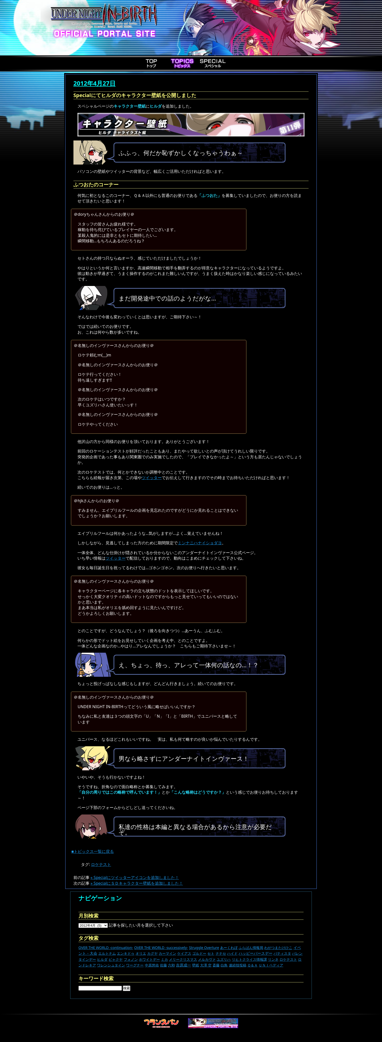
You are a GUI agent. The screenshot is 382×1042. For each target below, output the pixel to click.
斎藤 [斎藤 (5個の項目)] (216, 965)
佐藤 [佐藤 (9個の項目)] (163, 965)
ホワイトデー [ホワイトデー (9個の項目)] (149, 959)
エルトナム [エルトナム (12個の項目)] (107, 953)
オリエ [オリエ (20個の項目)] (141, 953)
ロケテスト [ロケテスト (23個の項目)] (288, 959)
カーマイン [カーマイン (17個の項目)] (167, 953)
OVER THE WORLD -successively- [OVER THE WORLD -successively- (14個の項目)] (161, 947)
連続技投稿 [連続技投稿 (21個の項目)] (237, 965)
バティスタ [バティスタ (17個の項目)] (282, 953)
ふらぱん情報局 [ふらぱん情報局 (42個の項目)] (251, 947)
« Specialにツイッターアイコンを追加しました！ (134, 877)
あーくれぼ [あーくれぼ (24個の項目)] (229, 947)
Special (213, 63)
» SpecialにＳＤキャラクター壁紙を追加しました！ (136, 883)
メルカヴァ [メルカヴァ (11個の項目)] (207, 959)
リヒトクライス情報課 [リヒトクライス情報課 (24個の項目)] (249, 959)
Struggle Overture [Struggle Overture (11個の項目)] (204, 947)
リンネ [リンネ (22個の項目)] (273, 959)
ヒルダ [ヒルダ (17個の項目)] (102, 959)
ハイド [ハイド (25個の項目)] (232, 953)
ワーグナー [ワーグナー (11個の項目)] (135, 965)
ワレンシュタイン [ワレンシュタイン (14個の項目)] (111, 965)
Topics (182, 63)
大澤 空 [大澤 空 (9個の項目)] (206, 965)
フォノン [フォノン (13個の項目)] (131, 959)
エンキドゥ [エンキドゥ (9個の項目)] (125, 953)
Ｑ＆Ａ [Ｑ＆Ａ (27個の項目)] (252, 965)
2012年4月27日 (94, 83)
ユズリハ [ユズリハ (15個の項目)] (224, 959)
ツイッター (152, 477)
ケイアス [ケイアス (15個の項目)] (184, 953)
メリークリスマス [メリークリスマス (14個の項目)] (183, 959)
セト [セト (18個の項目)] (210, 953)
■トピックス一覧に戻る (92, 851)
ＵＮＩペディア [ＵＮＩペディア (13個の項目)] (271, 965)
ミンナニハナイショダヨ (200, 543)
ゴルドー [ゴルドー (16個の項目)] (199, 953)
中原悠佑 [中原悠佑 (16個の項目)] (152, 965)
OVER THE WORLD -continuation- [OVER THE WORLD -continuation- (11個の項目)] (105, 947)
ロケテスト (101, 864)
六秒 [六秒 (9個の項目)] (171, 965)
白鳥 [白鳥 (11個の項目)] (224, 965)
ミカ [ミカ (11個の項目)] (164, 959)
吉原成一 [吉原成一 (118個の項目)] (183, 964)
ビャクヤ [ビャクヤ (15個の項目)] (116, 959)
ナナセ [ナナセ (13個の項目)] (221, 953)
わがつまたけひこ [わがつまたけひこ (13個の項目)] (278, 947)
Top (152, 63)
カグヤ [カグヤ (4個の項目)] (152, 953)
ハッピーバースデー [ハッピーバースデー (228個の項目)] (255, 953)
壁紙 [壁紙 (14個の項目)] (195, 965)
